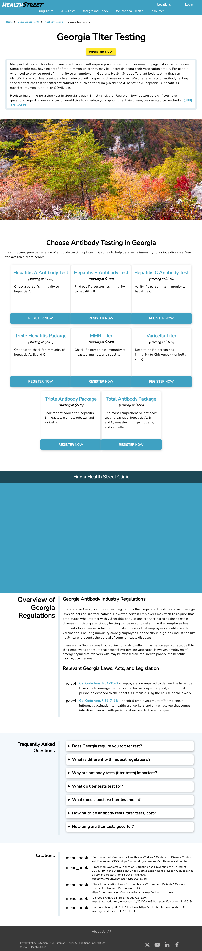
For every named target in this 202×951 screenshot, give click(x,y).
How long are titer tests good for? (103, 826)
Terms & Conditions (78, 943)
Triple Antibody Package (69, 399)
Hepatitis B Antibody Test (101, 273)
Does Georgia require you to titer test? (107, 746)
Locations (164, 4)
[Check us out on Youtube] (157, 946)
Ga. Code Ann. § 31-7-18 (98, 701)
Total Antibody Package (133, 399)
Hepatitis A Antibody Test (37, 273)
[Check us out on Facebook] (177, 946)
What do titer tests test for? (97, 786)
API (109, 931)
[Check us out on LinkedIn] (167, 946)
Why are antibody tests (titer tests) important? (114, 773)
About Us (98, 931)
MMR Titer (101, 336)
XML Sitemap (57, 943)
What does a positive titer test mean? (106, 799)
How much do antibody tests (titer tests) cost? (114, 813)
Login (189, 4)
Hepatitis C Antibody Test (164, 273)
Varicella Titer (164, 336)
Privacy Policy (28, 943)
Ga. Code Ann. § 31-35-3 (98, 683)
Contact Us (98, 943)
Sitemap (43, 943)
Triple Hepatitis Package (38, 336)
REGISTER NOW (37, 318)
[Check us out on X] (147, 946)
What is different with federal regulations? (111, 759)
